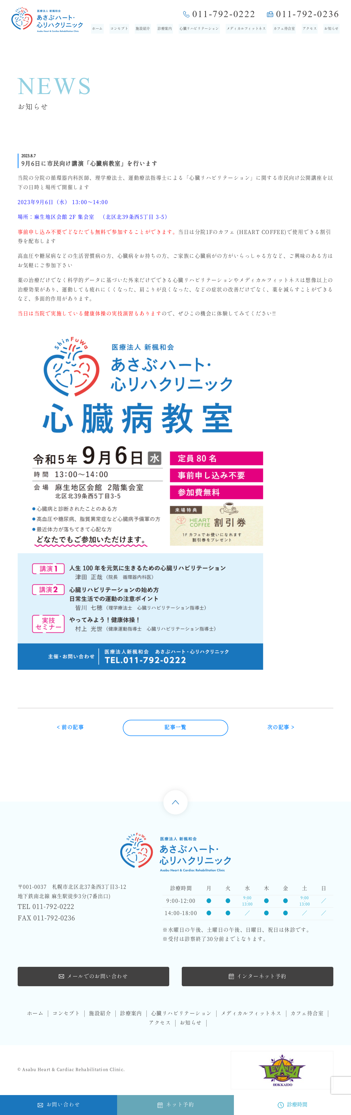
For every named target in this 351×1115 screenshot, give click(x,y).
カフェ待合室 (284, 29)
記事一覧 (175, 728)
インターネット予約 (258, 976)
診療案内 (165, 29)
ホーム (97, 29)
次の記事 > (281, 728)
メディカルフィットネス (246, 29)
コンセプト (119, 29)
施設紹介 (143, 29)
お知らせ (331, 29)
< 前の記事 (70, 728)
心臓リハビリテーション (199, 29)
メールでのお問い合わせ (93, 976)
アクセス (310, 29)
